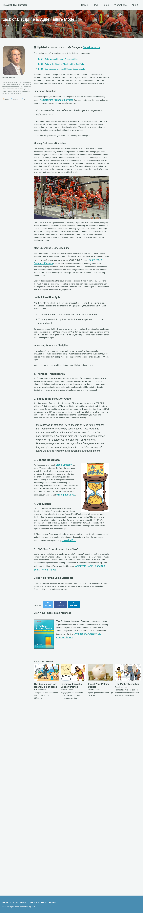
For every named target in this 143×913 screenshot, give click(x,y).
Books (106, 5)
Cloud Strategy (69, 601)
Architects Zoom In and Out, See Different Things (60, 743)
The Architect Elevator (14, 5)
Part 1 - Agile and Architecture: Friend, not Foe (63, 65)
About (134, 5)
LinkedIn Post (41, 707)
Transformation (96, 51)
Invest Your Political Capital (99, 866)
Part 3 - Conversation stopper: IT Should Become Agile (67, 75)
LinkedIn (15, 114)
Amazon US (85, 820)
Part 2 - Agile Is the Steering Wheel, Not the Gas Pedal (67, 70)
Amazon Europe (64, 824)
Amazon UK (99, 820)
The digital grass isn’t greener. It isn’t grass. (46, 866)
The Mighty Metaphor (127, 865)
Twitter (16, 903)
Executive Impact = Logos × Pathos (71, 866)
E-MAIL (63, 903)
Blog (95, 5)
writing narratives (43, 649)
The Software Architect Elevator (84, 120)
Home (84, 5)
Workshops (120, 5)
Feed (5, 114)
